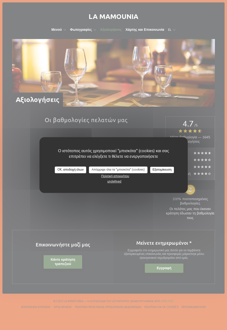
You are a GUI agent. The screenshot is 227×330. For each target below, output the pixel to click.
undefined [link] (114, 181)
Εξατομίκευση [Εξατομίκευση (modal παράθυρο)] (162, 169)
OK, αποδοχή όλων (70, 169)
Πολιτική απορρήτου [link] (115, 176)
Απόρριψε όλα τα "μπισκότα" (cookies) (118, 169)
